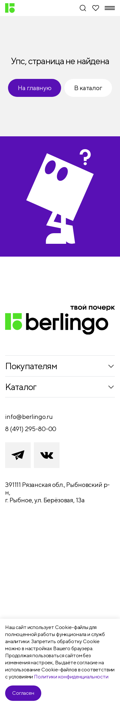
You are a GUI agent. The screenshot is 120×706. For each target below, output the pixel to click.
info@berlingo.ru (28, 416)
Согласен (23, 693)
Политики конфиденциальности (71, 677)
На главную (34, 87)
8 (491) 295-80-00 (30, 428)
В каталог (88, 87)
